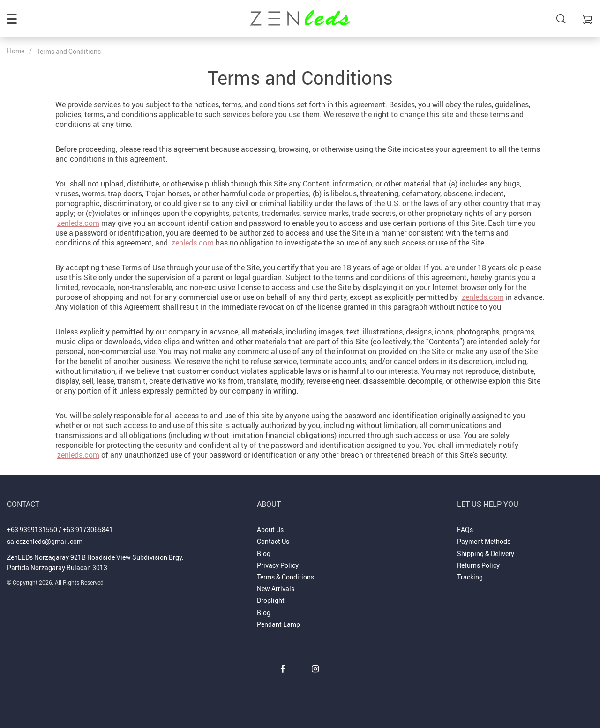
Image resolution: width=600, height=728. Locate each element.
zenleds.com (78, 223)
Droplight (271, 600)
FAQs (465, 529)
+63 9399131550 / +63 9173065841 (60, 529)
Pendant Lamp (278, 624)
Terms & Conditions (285, 576)
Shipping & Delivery (485, 553)
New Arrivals (275, 588)
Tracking (470, 576)
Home (15, 50)
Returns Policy (478, 565)
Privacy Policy (278, 565)
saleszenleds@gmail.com (44, 541)
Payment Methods (483, 541)
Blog (263, 553)
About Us (270, 529)
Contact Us (273, 541)
